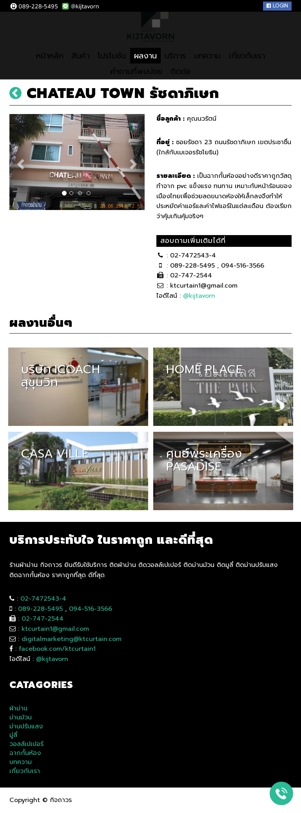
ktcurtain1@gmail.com (55, 629)
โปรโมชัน (108, 66)
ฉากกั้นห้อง (25, 753)
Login (277, 5)
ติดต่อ (183, 82)
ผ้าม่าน (18, 708)
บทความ (211, 66)
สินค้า (75, 66)
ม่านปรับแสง (26, 726)
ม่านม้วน (20, 717)
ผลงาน (144, 66)
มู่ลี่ (13, 735)
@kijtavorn (199, 296)
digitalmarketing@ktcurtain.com (71, 639)
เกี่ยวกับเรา (254, 66)
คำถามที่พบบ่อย (135, 82)
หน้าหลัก (42, 66)
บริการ (177, 66)
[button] (19, 162)
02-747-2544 (42, 618)
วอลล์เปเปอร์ (26, 744)
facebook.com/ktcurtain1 (57, 649)
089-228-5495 (40, 609)
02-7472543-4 (43, 598)
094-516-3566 (90, 609)
